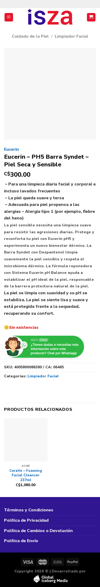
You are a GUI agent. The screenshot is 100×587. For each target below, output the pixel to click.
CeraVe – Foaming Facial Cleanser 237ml (25, 475)
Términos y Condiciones (28, 510)
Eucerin (11, 149)
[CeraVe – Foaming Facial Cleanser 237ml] (25, 439)
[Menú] (9, 17)
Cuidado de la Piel (30, 36)
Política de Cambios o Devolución (38, 531)
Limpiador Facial (71, 36)
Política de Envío (21, 541)
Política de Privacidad (26, 520)
